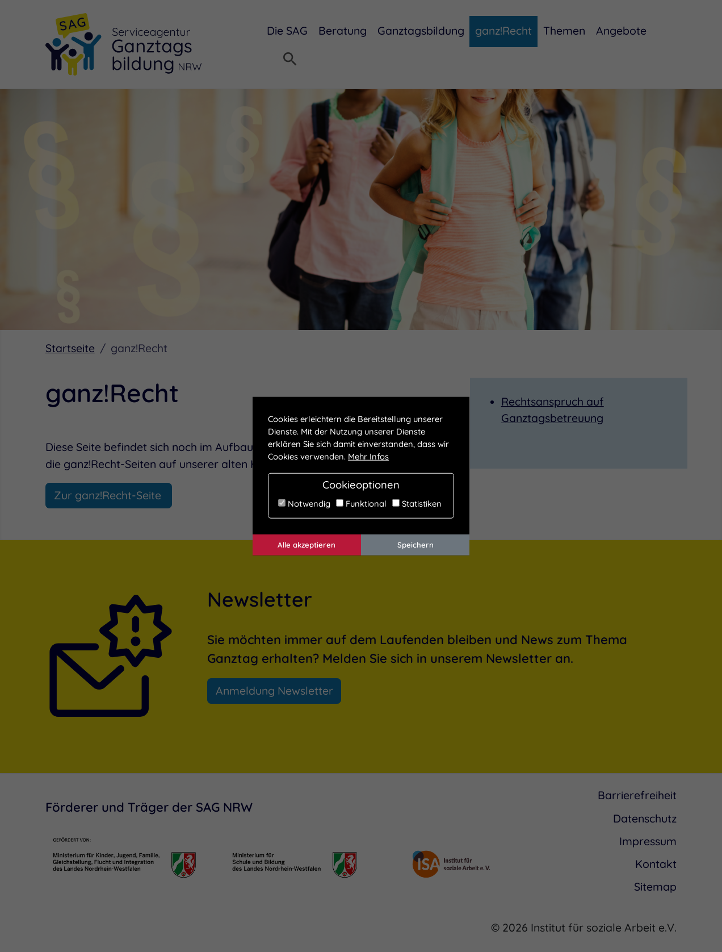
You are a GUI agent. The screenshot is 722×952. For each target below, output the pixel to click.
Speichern (415, 544)
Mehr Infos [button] (368, 456)
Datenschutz (645, 818)
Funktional (361, 503)
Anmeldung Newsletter (274, 691)
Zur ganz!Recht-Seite (109, 495)
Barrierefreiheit (637, 795)
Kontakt (656, 864)
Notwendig (304, 503)
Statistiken (417, 503)
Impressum (648, 841)
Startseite (70, 348)
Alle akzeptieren (306, 544)
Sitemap (655, 886)
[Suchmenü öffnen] (290, 60)
